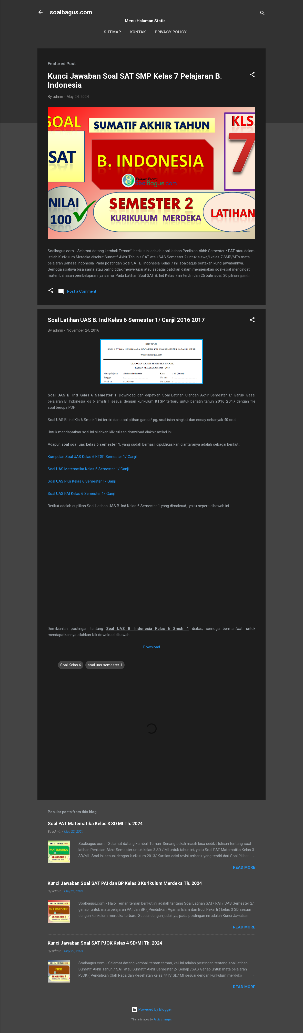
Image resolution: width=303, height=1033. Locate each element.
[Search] (262, 14)
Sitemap (112, 32)
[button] (252, 75)
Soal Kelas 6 (70, 665)
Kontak (138, 32)
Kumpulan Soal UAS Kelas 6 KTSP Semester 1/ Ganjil (92, 456)
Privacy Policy (171, 32)
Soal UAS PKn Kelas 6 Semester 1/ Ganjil (82, 481)
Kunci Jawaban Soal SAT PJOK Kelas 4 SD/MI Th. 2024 (105, 943)
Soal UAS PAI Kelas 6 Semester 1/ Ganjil (81, 493)
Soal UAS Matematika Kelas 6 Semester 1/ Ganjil (88, 469)
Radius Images (163, 1019)
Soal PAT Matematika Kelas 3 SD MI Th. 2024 (95, 823)
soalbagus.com (71, 12)
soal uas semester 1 (105, 665)
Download (151, 647)
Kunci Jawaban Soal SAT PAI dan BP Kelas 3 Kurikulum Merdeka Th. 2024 (125, 883)
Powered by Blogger (151, 1009)
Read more (244, 867)
